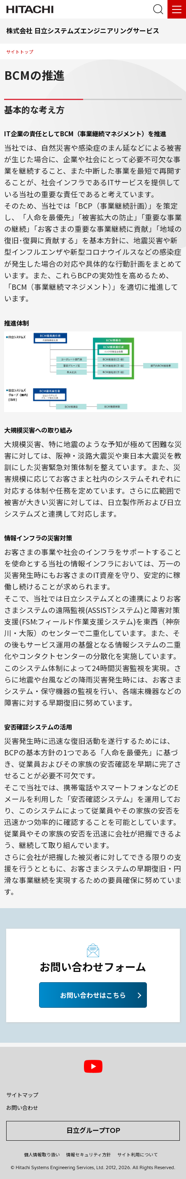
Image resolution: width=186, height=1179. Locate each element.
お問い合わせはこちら (93, 995)
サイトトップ (19, 52)
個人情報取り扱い (42, 1155)
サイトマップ (22, 1095)
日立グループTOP (93, 1130)
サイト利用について (137, 1155)
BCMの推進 (34, 75)
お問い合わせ (22, 1107)
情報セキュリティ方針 (88, 1155)
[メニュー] (176, 9)
